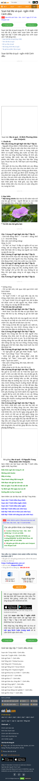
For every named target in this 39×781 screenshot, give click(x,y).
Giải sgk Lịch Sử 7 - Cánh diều (11, 676)
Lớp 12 (14, 721)
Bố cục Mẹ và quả (8, 44)
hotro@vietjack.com (14, 755)
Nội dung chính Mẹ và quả (10, 47)
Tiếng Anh (27, 721)
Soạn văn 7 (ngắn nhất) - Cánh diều (13, 655)
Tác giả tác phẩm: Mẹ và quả (11, 49)
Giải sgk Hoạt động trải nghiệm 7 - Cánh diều (16, 690)
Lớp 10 (3, 721)
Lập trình (20, 721)
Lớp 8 (28, 6)
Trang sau (31, 25)
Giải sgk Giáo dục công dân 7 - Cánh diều (15, 681)
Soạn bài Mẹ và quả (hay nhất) (12, 39)
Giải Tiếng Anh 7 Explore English (12, 670)
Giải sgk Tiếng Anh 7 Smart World (12, 667)
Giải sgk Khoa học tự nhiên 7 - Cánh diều (15, 673)
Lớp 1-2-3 (4, 717)
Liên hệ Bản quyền (7, 739)
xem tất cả (19, 587)
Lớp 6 (13, 6)
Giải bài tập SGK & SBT (10, 701)
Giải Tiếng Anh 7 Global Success (12, 661)
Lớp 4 (10, 717)
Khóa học (24, 704)
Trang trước (7, 25)
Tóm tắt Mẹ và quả (8, 42)
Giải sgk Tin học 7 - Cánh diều (11, 687)
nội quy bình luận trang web (17, 630)
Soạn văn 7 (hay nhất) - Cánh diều (13, 652)
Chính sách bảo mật (7, 728)
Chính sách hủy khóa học (9, 736)
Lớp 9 (32, 717)
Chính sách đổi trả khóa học (10, 733)
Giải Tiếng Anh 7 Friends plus (11, 664)
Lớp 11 (9, 721)
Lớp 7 (21, 6)
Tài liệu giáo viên (9, 704)
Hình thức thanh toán (8, 731)
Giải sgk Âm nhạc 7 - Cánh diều (12, 693)
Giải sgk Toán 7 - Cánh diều (10, 658)
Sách (23, 701)
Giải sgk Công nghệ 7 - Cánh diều (12, 684)
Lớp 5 (6, 6)
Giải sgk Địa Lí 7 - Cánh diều (10, 678)
